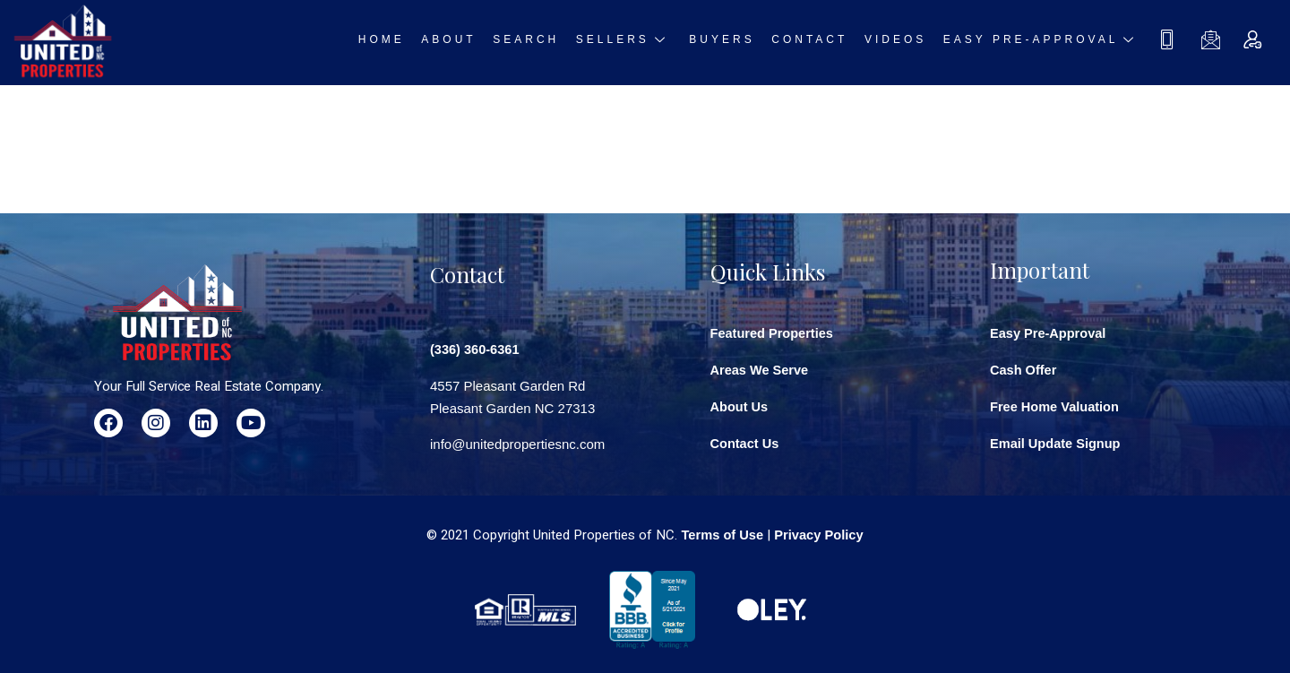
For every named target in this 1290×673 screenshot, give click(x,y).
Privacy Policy (819, 531)
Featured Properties (774, 333)
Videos (897, 42)
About (471, 42)
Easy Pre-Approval (1049, 333)
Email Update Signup (1057, 440)
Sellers (638, 42)
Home (408, 42)
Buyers (732, 42)
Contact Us (745, 440)
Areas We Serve (761, 368)
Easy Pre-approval (1041, 42)
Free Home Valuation (1056, 404)
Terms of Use (721, 531)
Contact (816, 42)
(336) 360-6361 (476, 346)
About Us (740, 404)
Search (545, 42)
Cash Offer (1024, 368)
